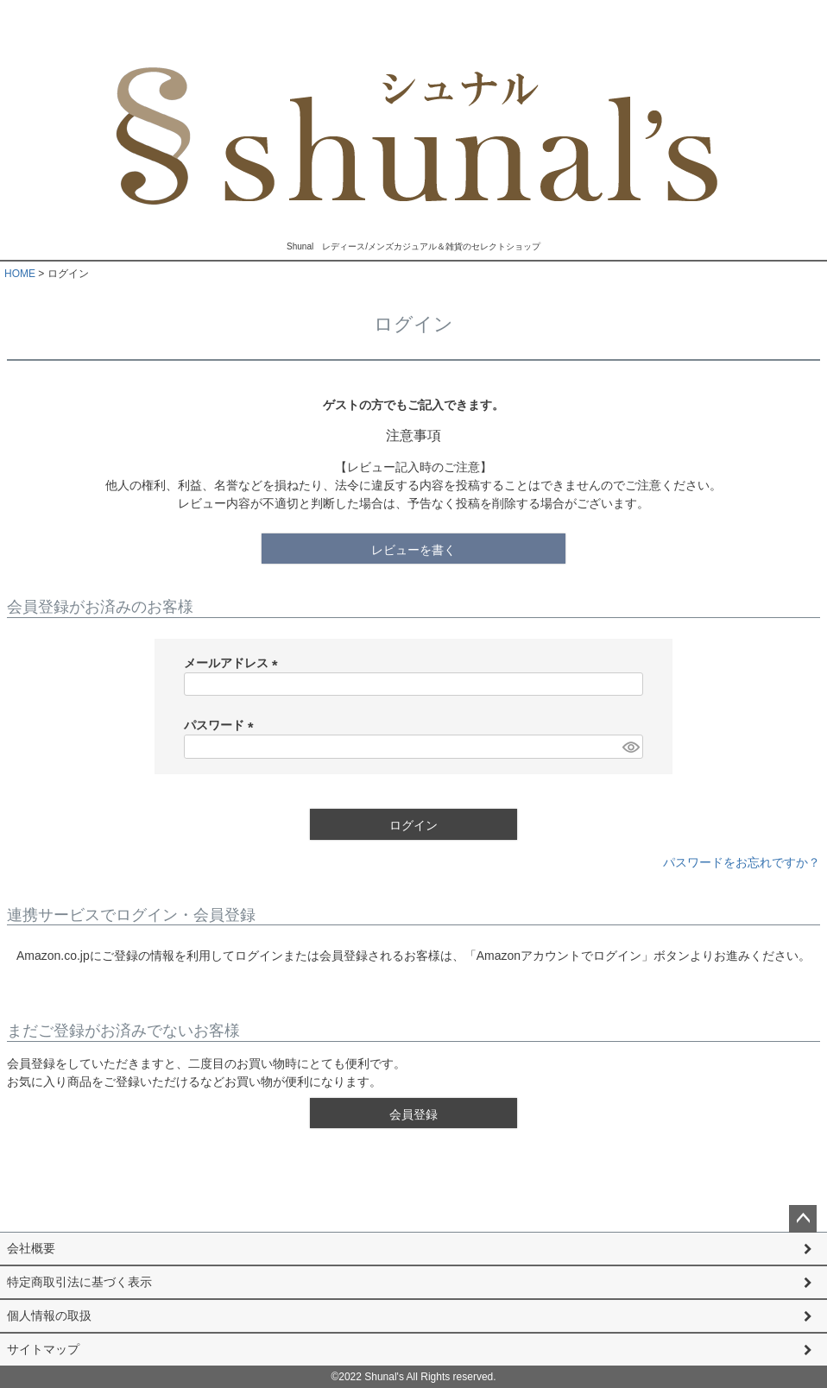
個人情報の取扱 (49, 1315)
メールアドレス (234, 663)
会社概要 (31, 1248)
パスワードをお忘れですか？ (741, 862)
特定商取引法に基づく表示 (79, 1282)
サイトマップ (43, 1349)
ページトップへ (803, 1219)
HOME (19, 274)
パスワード (222, 725)
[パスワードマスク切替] (630, 746)
